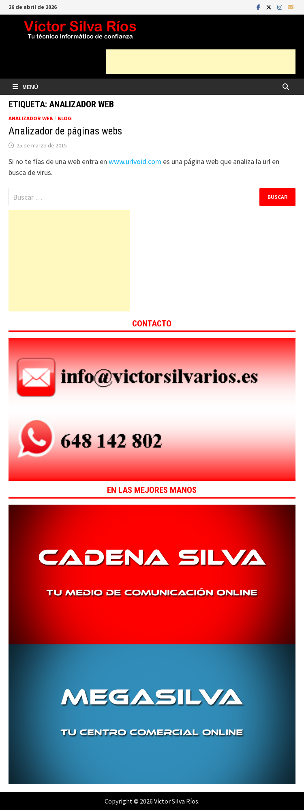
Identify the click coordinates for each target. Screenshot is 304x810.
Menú (25, 87)
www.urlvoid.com (135, 161)
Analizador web (31, 118)
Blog (65, 118)
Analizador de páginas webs (65, 131)
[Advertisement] (200, 61)
